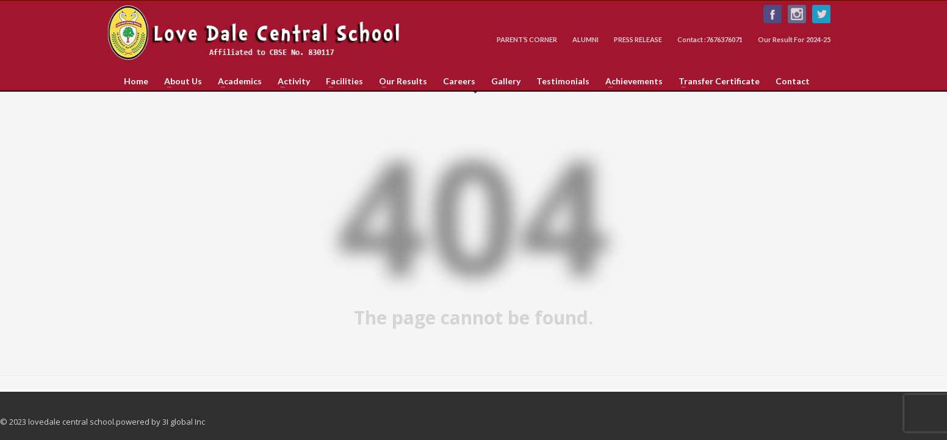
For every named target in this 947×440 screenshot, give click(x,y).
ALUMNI (585, 39)
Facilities (341, 81)
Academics (236, 81)
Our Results (399, 81)
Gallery (505, 81)
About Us (179, 81)
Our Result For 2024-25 (794, 39)
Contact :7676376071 (710, 39)
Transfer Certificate (715, 81)
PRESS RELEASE (638, 39)
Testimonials (562, 81)
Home (136, 81)
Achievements (630, 81)
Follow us (821, 14)
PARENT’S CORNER (527, 39)
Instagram (797, 14)
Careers (459, 81)
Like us (772, 14)
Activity (290, 81)
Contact (793, 81)
